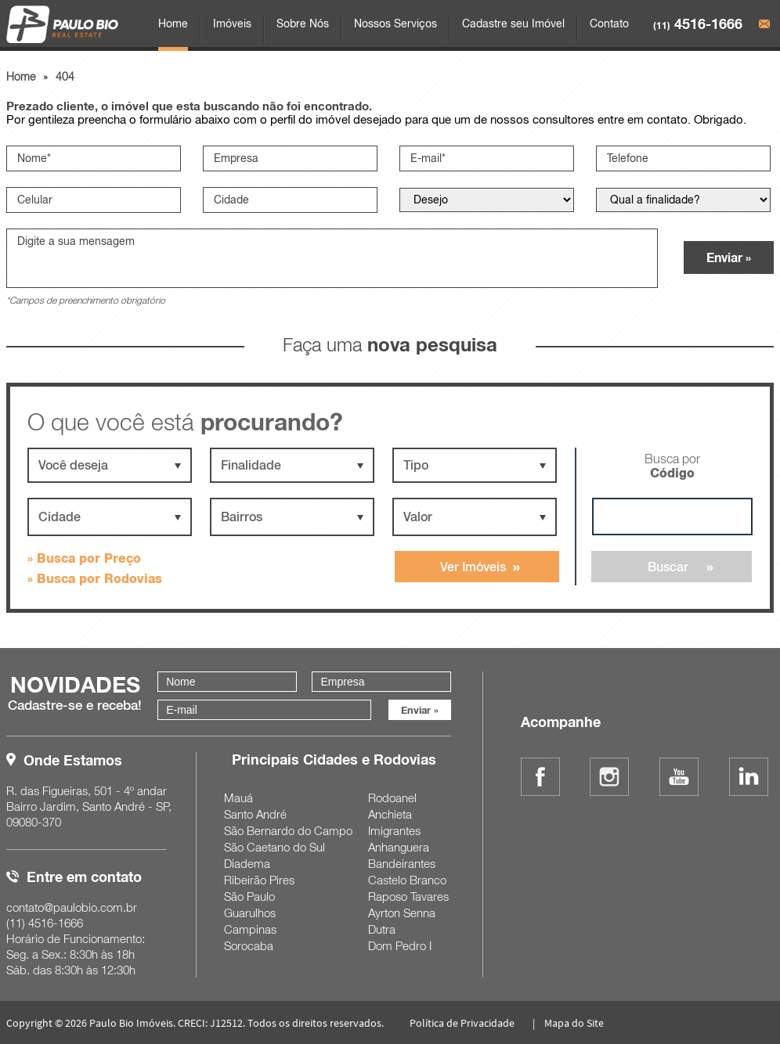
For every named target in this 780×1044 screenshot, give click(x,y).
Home (173, 23)
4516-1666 (697, 23)
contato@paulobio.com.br (71, 907)
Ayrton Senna (401, 912)
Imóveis (232, 23)
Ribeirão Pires (259, 880)
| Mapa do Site (567, 1022)
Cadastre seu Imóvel (513, 23)
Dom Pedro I (400, 945)
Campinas (250, 929)
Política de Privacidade (462, 1022)
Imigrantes (394, 830)
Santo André (255, 814)
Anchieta (390, 814)
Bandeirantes (401, 863)
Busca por (672, 466)
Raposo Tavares (408, 896)
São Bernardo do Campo (288, 830)
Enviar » (728, 257)
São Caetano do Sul (274, 847)
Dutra (381, 929)
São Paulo (249, 896)
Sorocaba (248, 945)
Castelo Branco (407, 880)
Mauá (238, 797)
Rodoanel (392, 797)
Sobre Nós (302, 23)
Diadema (247, 863)
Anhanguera (398, 847)
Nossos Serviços (395, 23)
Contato (609, 23)
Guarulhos (250, 912)
